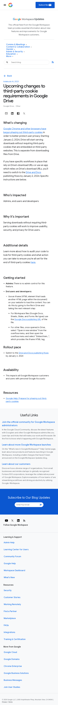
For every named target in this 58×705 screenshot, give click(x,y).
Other (18, 106)
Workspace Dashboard (14, 570)
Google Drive (8, 106)
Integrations (9, 632)
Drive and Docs (33, 172)
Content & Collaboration (19, 47)
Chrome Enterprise (13, 666)
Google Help (10, 563)
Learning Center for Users (16, 549)
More (9, 56)
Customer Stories (12, 597)
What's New (9, 577)
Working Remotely (12, 604)
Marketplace (10, 618)
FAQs (6, 625)
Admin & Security (15, 51)
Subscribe (45, 4)
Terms (10, 702)
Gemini (10, 49)
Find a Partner (10, 611)
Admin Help (9, 542)
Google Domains (11, 659)
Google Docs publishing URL (27, 319)
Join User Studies (12, 687)
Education (12, 54)
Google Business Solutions (16, 673)
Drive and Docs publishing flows (34, 353)
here (33, 262)
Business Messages (13, 680)
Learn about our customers (16, 464)
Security (8, 590)
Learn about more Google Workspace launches (26, 444)
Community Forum (12, 556)
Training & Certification (15, 639)
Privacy (4, 702)
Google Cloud (10, 652)
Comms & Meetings (16, 44)
